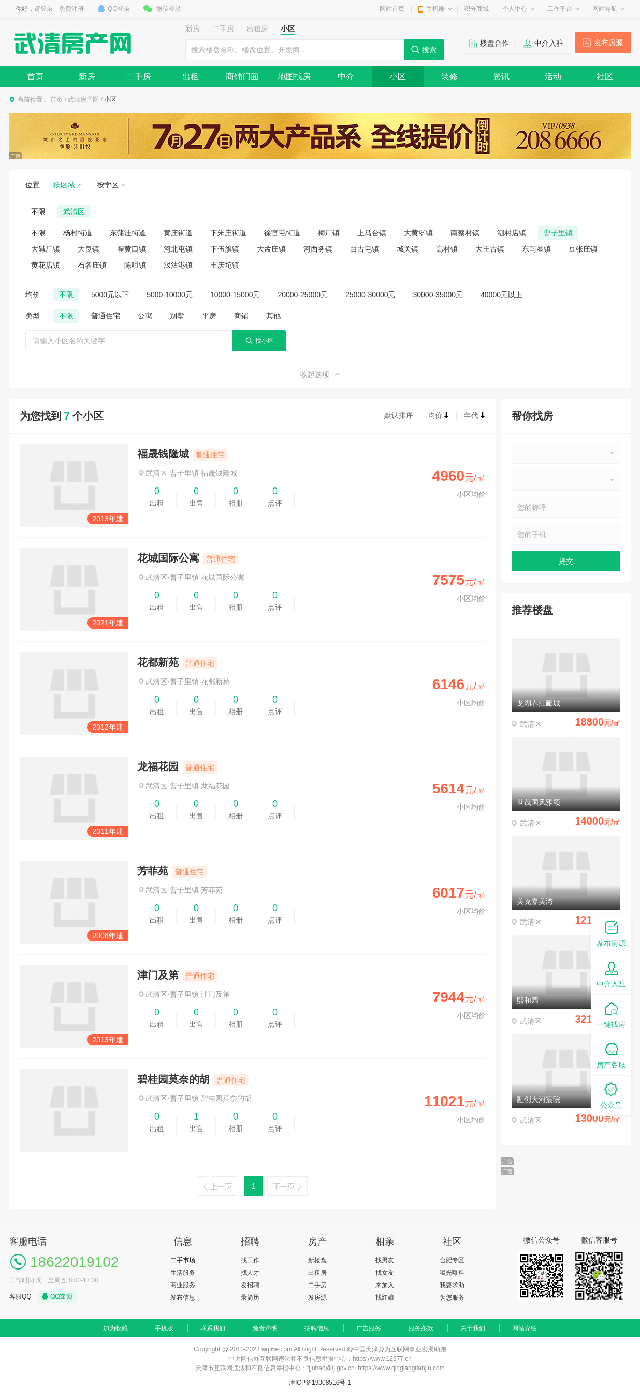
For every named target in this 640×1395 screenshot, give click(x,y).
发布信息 (182, 1297)
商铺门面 (242, 76)
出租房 (317, 1272)
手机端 (435, 8)
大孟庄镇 (271, 249)
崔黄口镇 (131, 249)
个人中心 (514, 8)
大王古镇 (489, 249)
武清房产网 (83, 99)
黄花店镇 (45, 265)
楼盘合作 (494, 43)
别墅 (177, 316)
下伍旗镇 (224, 249)
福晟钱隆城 (163, 453)
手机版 (164, 1328)
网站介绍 (524, 1328)
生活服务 (182, 1272)
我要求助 (452, 1285)
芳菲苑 (152, 870)
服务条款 (421, 1328)
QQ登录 (119, 8)
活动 (553, 76)
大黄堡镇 (418, 233)
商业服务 (182, 1285)
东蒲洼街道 (128, 233)
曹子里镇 (558, 233)
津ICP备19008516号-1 (320, 1382)
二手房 (138, 76)
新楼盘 (317, 1260)
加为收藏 (115, 1328)
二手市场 (182, 1260)
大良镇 (88, 249)
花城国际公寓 (168, 558)
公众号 (611, 1095)
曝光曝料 (452, 1272)
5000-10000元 (170, 294)
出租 (190, 76)
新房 (87, 76)
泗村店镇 (511, 233)
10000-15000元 (235, 294)
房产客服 (611, 1054)
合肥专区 (452, 1260)
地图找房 (294, 76)
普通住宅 (105, 316)
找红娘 (384, 1297)
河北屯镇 (178, 249)
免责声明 (265, 1328)
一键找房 (611, 1014)
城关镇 (407, 249)
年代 (475, 415)
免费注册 (71, 8)
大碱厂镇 (45, 249)
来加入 (384, 1285)
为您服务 (452, 1297)
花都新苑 (158, 662)
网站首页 (392, 8)
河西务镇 (317, 249)
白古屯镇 (364, 249)
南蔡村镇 (464, 233)
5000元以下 (110, 294)
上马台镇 (371, 233)
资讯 (501, 76)
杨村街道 (77, 233)
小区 (397, 76)
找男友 (384, 1260)
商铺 (241, 316)
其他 (273, 316)
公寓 (145, 316)
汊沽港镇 (178, 265)
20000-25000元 (303, 294)
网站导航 (604, 8)
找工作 (250, 1260)
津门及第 (158, 975)
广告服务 (368, 1328)
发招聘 (250, 1285)
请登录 (43, 8)
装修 (449, 76)
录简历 (250, 1297)
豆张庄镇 (583, 249)
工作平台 (559, 8)
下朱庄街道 (228, 233)
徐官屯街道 (282, 233)
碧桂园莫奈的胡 (173, 1079)
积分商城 (476, 8)
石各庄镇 (92, 265)
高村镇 (447, 249)
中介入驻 (548, 43)
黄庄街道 (178, 233)
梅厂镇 (329, 233)
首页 (35, 76)
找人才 (250, 1272)
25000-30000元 (370, 294)
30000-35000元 (438, 294)
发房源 (317, 1297)
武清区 (74, 211)
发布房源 (608, 42)
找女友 (384, 1272)
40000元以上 (501, 294)
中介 (346, 76)
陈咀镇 (135, 265)
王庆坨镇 (224, 265)
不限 (38, 211)
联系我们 (212, 1328)
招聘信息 (316, 1328)
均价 (438, 415)
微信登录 (168, 8)
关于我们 (472, 1328)
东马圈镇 (536, 249)
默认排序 (398, 415)
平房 (209, 316)
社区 (605, 76)
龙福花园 (158, 766)
